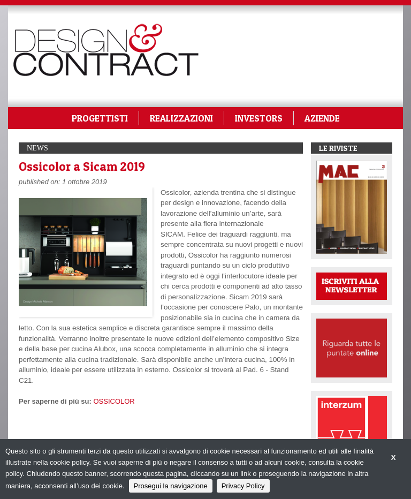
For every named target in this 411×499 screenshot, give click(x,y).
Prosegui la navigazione (171, 486)
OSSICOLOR (113, 401)
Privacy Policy (243, 486)
